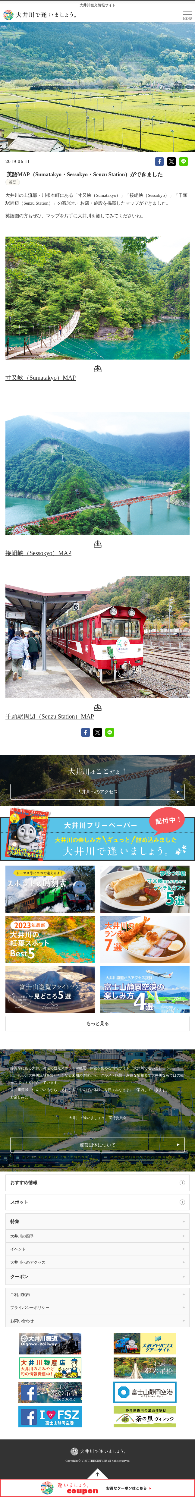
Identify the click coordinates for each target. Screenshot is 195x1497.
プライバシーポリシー (29, 1307)
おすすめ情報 (97, 1182)
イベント (18, 1249)
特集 (14, 1221)
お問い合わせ (22, 1321)
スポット (97, 1202)
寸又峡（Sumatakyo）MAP (40, 377)
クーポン (19, 1276)
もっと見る (97, 1023)
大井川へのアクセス (97, 791)
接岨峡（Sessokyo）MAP (38, 553)
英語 (13, 182)
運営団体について (98, 1145)
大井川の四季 (22, 1236)
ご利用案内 (20, 1294)
